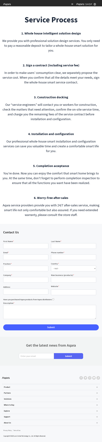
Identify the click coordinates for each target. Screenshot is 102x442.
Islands (73, 268)
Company (7, 275)
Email (6, 252)
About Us (7, 423)
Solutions (7, 399)
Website (55, 286)
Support (7, 417)
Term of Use (17, 430)
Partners (7, 393)
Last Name (56, 241)
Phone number (58, 252)
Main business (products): (62, 275)
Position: (7, 264)
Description (8, 303)
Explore (7, 411)
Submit (68, 356)
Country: (55, 264)
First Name (8, 241)
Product (7, 387)
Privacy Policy (7, 430)
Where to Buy (9, 405)
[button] (51, 387)
